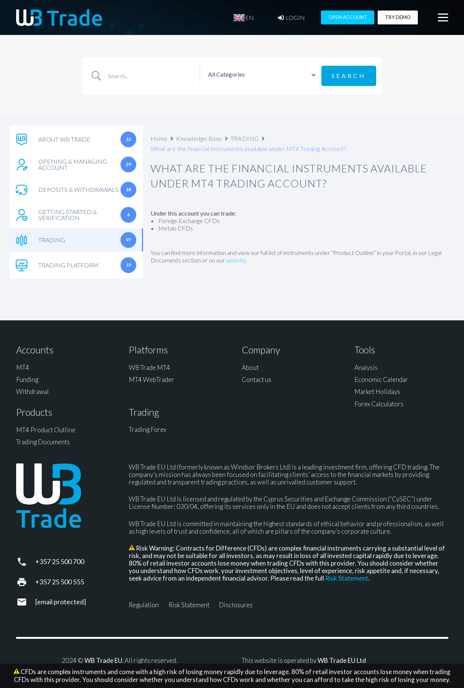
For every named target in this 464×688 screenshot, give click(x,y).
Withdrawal (32, 390)
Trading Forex (147, 428)
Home (159, 136)
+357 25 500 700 (59, 560)
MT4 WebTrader (151, 378)
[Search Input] (152, 75)
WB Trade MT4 (149, 366)
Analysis (366, 366)
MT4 (22, 366)
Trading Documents (43, 440)
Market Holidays (377, 390)
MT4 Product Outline (45, 428)
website (236, 258)
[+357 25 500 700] (25, 560)
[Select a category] (260, 75)
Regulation (144, 603)
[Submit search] (348, 75)
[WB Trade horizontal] (59, 19)
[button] (442, 19)
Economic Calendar (381, 378)
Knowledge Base (199, 136)
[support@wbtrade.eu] (25, 600)
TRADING (244, 136)
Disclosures (236, 603)
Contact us (256, 378)
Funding (27, 378)
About (250, 366)
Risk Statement (346, 577)
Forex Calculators (379, 402)
